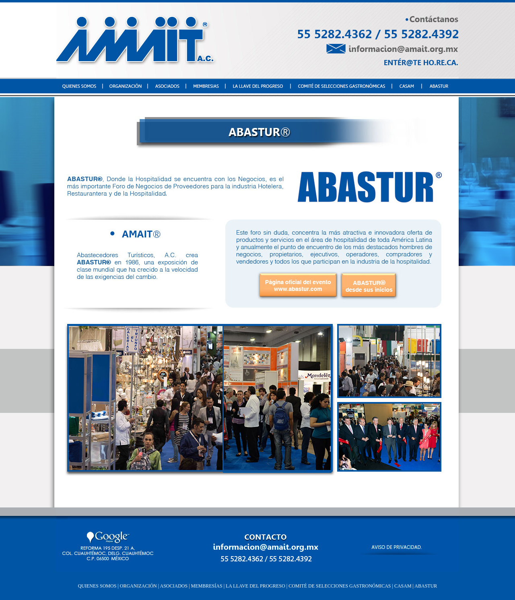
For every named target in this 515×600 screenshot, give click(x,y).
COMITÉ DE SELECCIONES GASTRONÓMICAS (339, 586)
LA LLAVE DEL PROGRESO (255, 586)
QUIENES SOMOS (97, 586)
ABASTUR (425, 586)
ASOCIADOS (173, 586)
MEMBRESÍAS (206, 586)
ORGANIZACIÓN (138, 586)
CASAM (402, 586)
